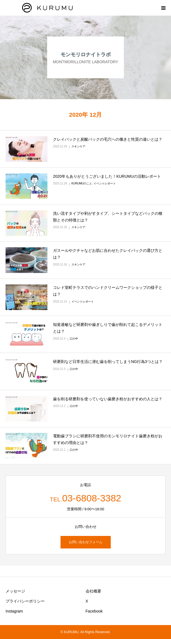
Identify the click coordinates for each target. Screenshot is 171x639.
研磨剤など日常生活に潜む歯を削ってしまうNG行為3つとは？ (108, 361)
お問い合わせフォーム (85, 542)
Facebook (94, 611)
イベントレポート (104, 183)
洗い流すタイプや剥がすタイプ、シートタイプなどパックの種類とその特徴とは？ (107, 216)
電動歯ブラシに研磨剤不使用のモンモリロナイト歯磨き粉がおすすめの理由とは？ (107, 439)
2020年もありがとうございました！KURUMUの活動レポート (107, 176)
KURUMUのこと (81, 183)
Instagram (14, 611)
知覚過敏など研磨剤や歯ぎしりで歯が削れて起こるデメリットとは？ (107, 327)
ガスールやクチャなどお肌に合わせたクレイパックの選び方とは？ (107, 253)
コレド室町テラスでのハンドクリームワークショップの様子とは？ (107, 290)
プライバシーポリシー (25, 601)
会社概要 (93, 591)
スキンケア (78, 146)
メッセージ (15, 591)
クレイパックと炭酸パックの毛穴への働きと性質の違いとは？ (107, 139)
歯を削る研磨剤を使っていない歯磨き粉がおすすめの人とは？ (107, 399)
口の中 (74, 338)
